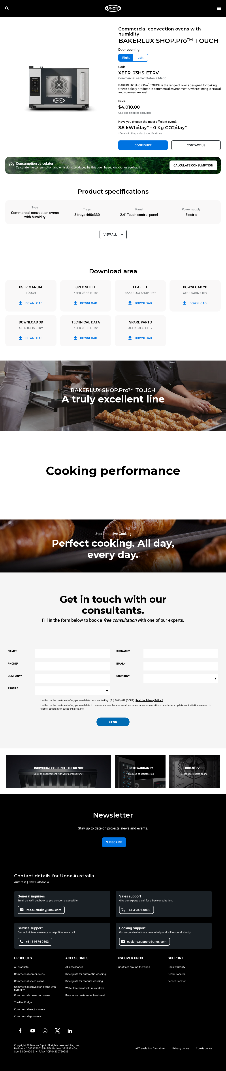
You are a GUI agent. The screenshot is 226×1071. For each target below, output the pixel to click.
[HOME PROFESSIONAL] (113, 8)
